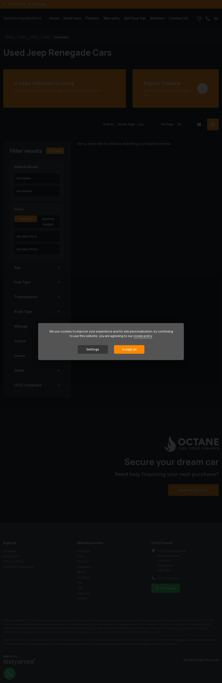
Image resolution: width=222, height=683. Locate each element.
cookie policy (142, 336)
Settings (92, 349)
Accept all (129, 349)
